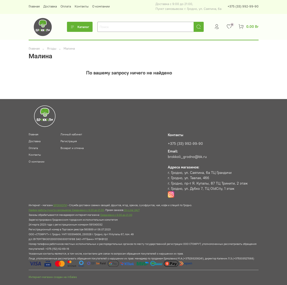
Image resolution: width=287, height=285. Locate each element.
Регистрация (69, 141)
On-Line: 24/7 (131, 210)
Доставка (50, 6)
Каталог (79, 27)
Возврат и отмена (72, 148)
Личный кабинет (71, 134)
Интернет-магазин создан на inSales (53, 277)
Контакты (82, 6)
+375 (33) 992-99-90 (243, 6)
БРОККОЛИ (60, 205)
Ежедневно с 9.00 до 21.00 (116, 214)
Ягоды (51, 48)
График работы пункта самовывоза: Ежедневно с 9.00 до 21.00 (66, 210)
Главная (34, 6)
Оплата (66, 6)
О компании (101, 6)
